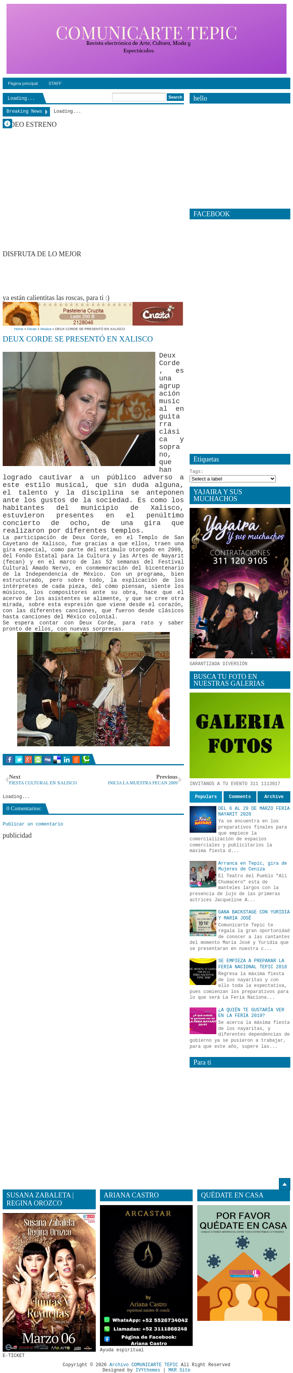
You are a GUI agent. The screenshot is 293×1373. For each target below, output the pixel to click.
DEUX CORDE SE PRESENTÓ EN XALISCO (78, 339)
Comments (240, 797)
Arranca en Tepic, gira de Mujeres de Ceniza (252, 866)
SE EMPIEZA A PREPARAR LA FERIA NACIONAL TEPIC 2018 (252, 964)
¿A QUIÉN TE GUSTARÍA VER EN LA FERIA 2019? (251, 1013)
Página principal (23, 83)
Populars (206, 797)
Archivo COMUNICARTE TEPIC (143, 1365)
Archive (273, 797)
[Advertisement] (141, 275)
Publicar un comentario (33, 824)
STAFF (54, 83)
